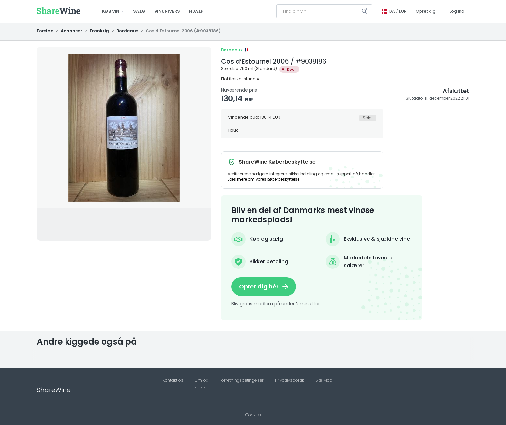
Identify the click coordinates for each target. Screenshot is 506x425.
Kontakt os (173, 380)
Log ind (457, 11)
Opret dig (426, 11)
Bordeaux (127, 31)
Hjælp (196, 11)
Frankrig (99, 31)
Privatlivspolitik (289, 380)
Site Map (323, 380)
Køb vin (113, 11)
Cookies (253, 415)
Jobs (202, 388)
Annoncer (71, 31)
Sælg (139, 11)
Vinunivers (167, 11)
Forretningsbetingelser (241, 380)
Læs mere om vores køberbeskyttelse (263, 179)
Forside (45, 31)
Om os (201, 380)
